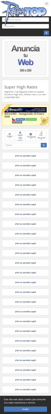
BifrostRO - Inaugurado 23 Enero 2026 (24, 115)
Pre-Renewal (41, 136)
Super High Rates (20, 136)
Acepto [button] (25, 409)
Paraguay (31, 136)
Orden (9, 135)
